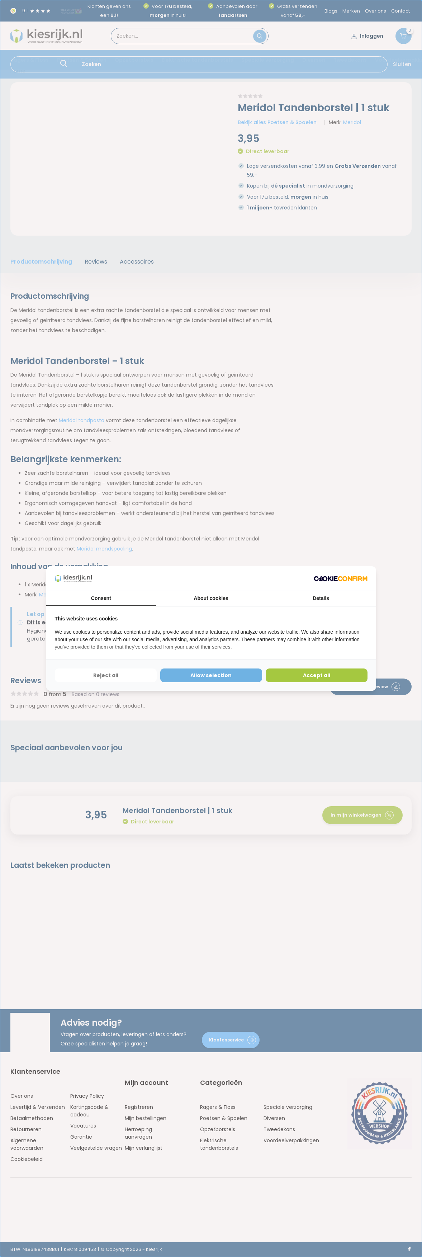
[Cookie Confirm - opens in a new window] (341, 579)
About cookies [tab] (211, 598)
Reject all (105, 675)
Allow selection (211, 675)
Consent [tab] (101, 598)
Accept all (316, 675)
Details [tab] (321, 598)
